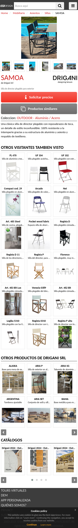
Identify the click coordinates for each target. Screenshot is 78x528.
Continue (32, 524)
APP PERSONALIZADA (16, 500)
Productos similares (39, 108)
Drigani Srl (8, 83)
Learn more (46, 524)
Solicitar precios (39, 97)
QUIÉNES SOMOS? (14, 505)
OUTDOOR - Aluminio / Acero (38, 118)
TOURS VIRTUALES (13, 490)
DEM (4, 495)
